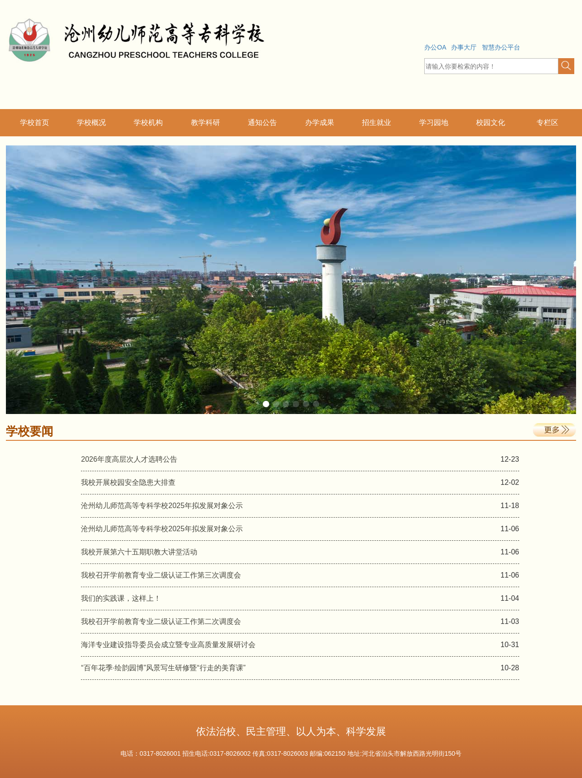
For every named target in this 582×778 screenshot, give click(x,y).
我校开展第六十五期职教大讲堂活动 (139, 552)
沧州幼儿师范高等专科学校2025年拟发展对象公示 (162, 505)
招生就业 (376, 122)
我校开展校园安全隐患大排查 (128, 482)
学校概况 (91, 122)
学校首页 (34, 122)
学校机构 (148, 122)
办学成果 (319, 122)
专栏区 (547, 122)
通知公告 (262, 122)
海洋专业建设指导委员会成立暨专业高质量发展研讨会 (168, 644)
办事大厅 (464, 47)
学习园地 (433, 122)
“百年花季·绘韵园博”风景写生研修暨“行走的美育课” (163, 668)
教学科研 (205, 122)
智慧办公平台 (501, 47)
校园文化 (490, 122)
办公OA (435, 47)
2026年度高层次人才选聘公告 (129, 459)
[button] (566, 66)
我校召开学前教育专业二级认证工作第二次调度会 (161, 621)
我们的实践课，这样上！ (121, 598)
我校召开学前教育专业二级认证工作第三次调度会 (161, 575)
